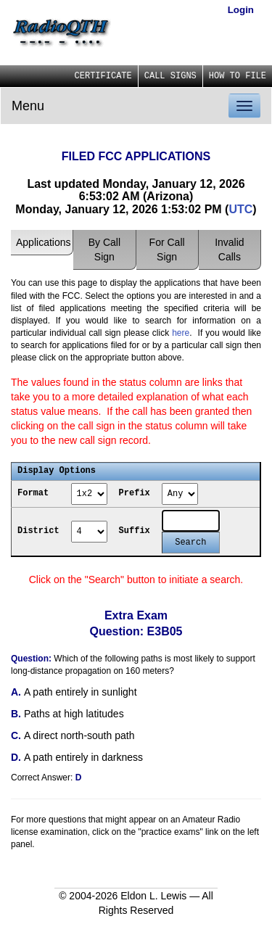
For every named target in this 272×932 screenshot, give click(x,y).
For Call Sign (167, 249)
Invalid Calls (229, 249)
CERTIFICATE (103, 76)
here (180, 333)
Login (241, 9)
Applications (43, 242)
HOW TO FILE (237, 76)
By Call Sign (104, 249)
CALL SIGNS (170, 76)
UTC (240, 209)
